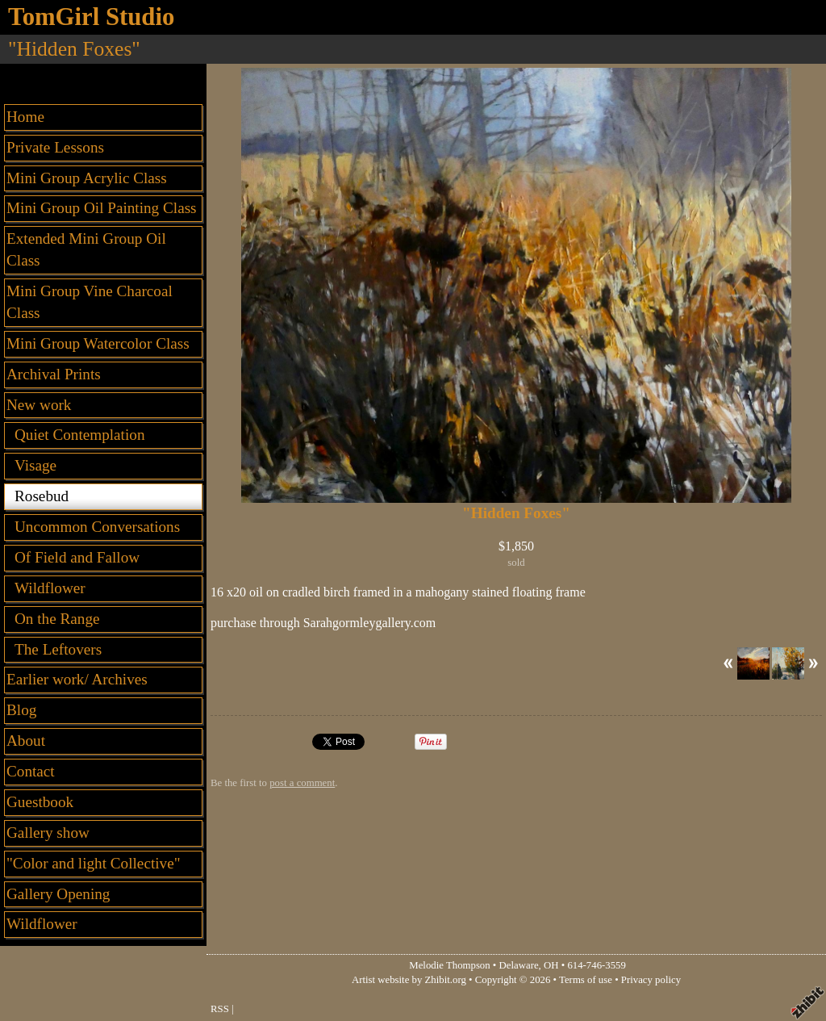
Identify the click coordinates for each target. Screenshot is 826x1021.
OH (551, 965)
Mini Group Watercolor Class (98, 343)
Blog (21, 709)
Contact (30, 771)
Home (25, 116)
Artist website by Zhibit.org (409, 979)
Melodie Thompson (449, 965)
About (25, 740)
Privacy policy (651, 979)
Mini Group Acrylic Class (86, 177)
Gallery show (48, 832)
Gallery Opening (58, 893)
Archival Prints (53, 374)
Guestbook (39, 801)
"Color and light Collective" (93, 863)
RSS (220, 1009)
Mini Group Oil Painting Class (101, 207)
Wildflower (41, 923)
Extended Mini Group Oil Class (86, 249)
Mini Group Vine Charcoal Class (89, 301)
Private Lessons (55, 147)
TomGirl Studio (91, 17)
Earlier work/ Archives (77, 679)
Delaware (519, 965)
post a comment (302, 783)
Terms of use (585, 979)
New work (38, 404)
